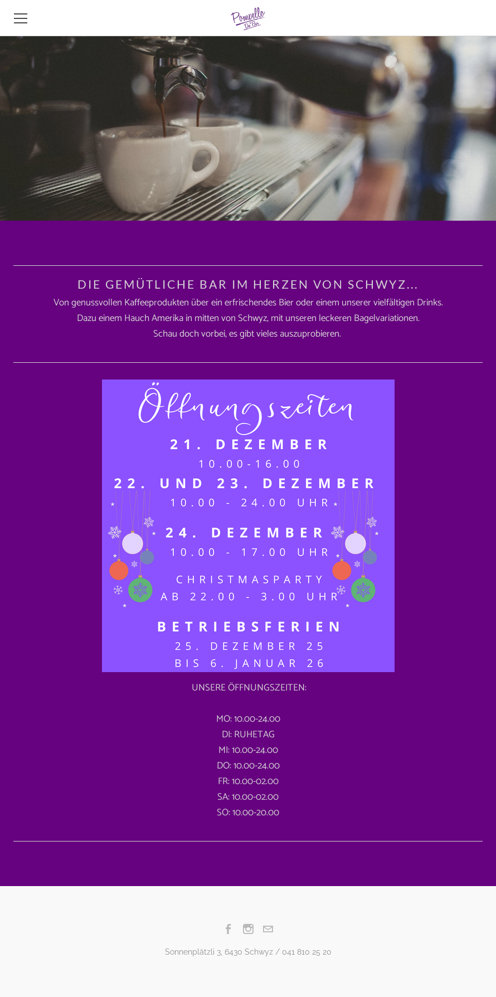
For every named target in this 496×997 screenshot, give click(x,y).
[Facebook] (228, 929)
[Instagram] (248, 929)
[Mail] (267, 929)
